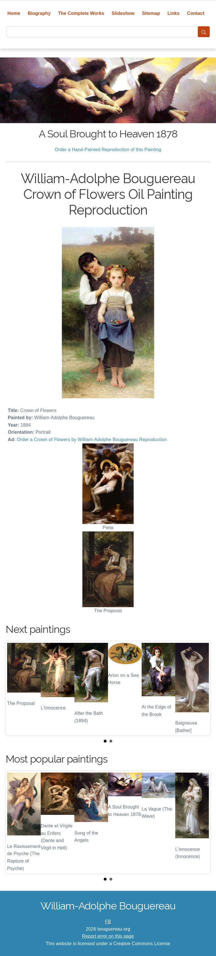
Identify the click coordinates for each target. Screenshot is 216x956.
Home (13, 13)
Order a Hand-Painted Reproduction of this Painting (108, 149)
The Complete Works (81, 13)
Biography (39, 13)
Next (201, 688)
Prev (14, 688)
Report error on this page (108, 936)
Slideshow (123, 13)
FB (108, 921)
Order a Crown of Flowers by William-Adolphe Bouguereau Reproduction (92, 439)
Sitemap (151, 13)
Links (174, 13)
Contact (195, 13)
